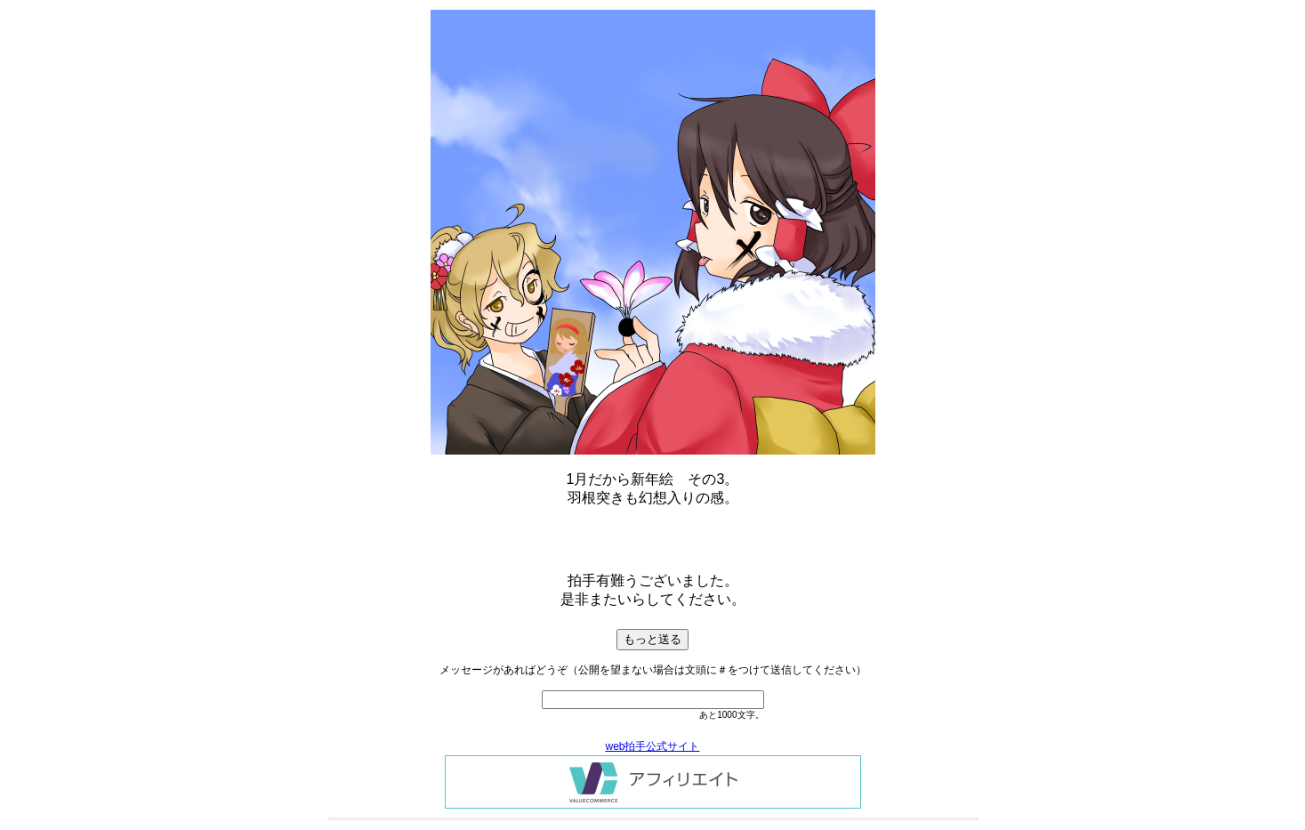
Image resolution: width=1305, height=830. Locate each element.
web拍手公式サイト (652, 746)
